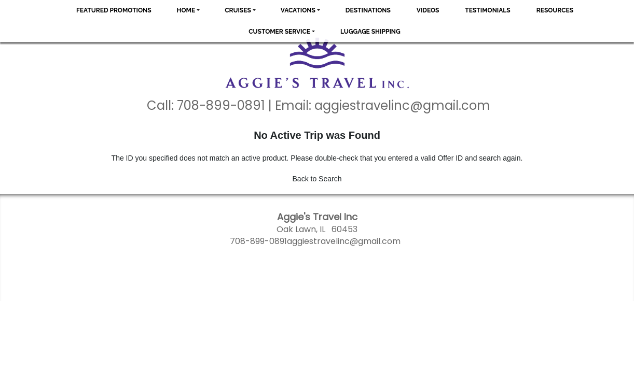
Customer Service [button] (279, 31)
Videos (428, 10)
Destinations (368, 10)
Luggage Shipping (370, 31)
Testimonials (487, 10)
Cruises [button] (238, 10)
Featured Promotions (113, 10)
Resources (554, 10)
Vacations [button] (298, 10)
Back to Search (317, 179)
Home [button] (186, 10)
